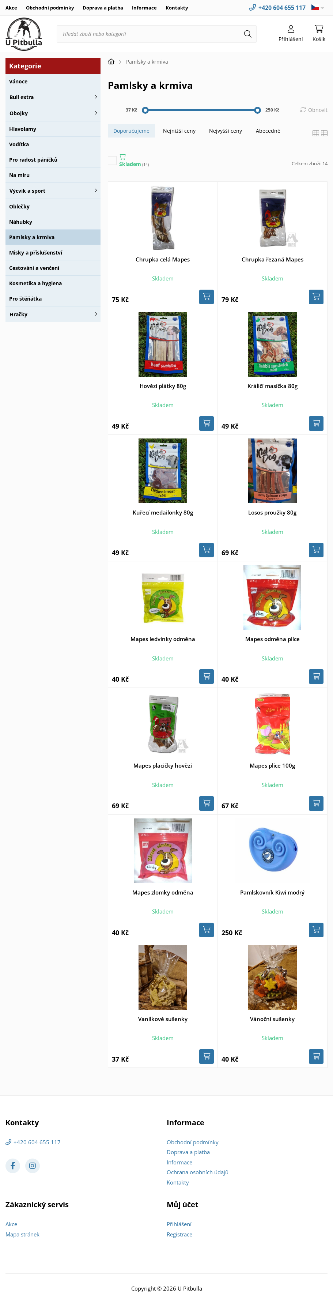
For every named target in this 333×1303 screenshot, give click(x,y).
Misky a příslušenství (35, 252)
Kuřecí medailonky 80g (163, 512)
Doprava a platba (103, 7)
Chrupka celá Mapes (163, 259)
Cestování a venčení (34, 267)
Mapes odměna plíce (272, 639)
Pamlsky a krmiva (31, 237)
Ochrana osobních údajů (197, 1172)
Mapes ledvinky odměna (162, 639)
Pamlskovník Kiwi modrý (272, 892)
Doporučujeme (131, 130)
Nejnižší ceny (179, 130)
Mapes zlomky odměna (162, 892)
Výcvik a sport (27, 190)
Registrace (179, 1234)
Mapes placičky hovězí (162, 765)
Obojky (19, 113)
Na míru (19, 175)
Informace (144, 7)
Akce (11, 7)
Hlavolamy (22, 128)
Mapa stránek (22, 1234)
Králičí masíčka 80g (272, 385)
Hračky (18, 314)
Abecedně (268, 130)
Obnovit (318, 109)
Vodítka (19, 144)
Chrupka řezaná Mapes (272, 259)
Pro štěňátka (25, 298)
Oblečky (19, 206)
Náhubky (20, 221)
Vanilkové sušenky (163, 1019)
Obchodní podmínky (50, 7)
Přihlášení (179, 1224)
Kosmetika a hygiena (35, 283)
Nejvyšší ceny (225, 130)
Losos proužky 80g (272, 512)
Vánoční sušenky (272, 1019)
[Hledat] (248, 34)
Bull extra (22, 97)
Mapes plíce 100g (272, 765)
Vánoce (18, 81)
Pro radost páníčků (33, 159)
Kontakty (177, 7)
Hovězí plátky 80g (163, 385)
